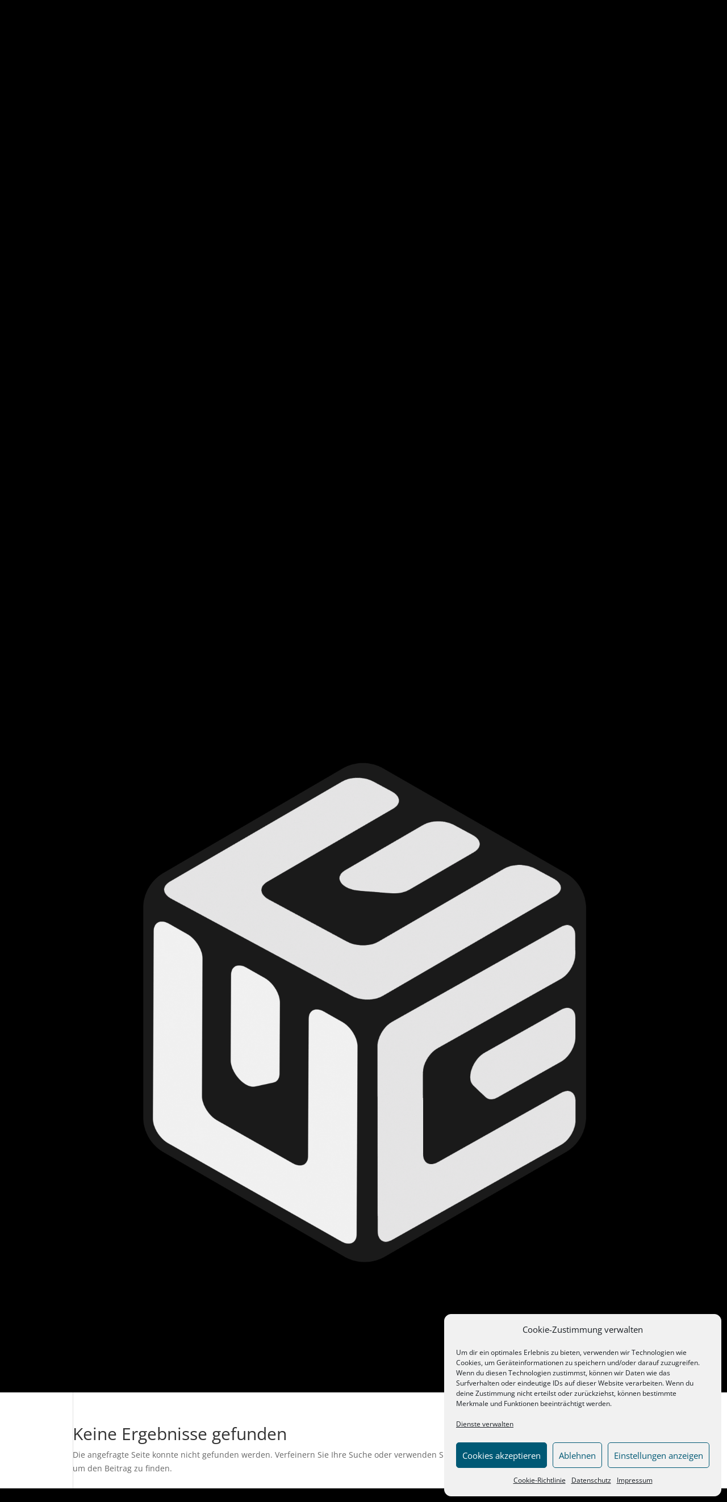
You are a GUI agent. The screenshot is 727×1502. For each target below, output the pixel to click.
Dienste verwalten (484, 1424)
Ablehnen (577, 1455)
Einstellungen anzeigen (658, 1455)
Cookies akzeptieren (501, 1455)
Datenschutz (591, 1480)
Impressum (635, 1480)
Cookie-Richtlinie (539, 1480)
